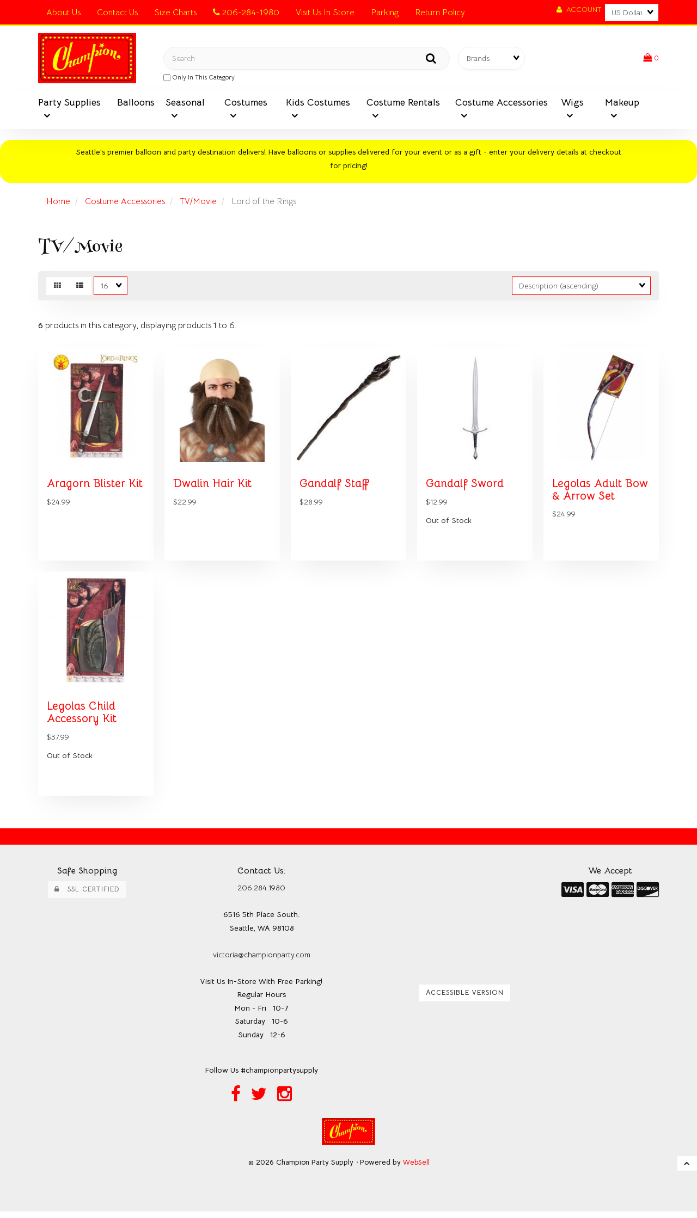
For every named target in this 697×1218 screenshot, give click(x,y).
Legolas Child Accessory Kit (83, 718)
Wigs (572, 103)
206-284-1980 (246, 12)
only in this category (199, 77)
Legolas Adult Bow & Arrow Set (600, 493)
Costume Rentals (403, 103)
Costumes (245, 103)
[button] (651, 58)
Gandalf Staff (334, 487)
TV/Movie (198, 202)
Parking (385, 12)
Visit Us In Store (325, 12)
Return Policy (440, 12)
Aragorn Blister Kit (95, 487)
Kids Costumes (318, 103)
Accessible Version (465, 999)
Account (579, 9)
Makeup (622, 103)
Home (58, 202)
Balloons (136, 103)
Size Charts (175, 12)
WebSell (416, 1168)
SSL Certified (87, 895)
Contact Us (117, 12)
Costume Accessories (125, 202)
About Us (63, 12)
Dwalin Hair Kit (213, 487)
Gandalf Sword (465, 487)
